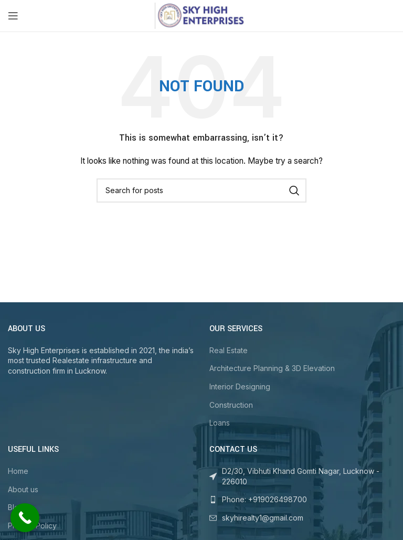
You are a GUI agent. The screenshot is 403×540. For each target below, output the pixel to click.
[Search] (201, 190)
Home (18, 471)
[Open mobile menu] (13, 15)
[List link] (302, 499)
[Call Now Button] (24, 517)
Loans (219, 422)
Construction (231, 404)
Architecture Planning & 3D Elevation (272, 368)
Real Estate (228, 350)
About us (23, 489)
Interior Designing (239, 386)
